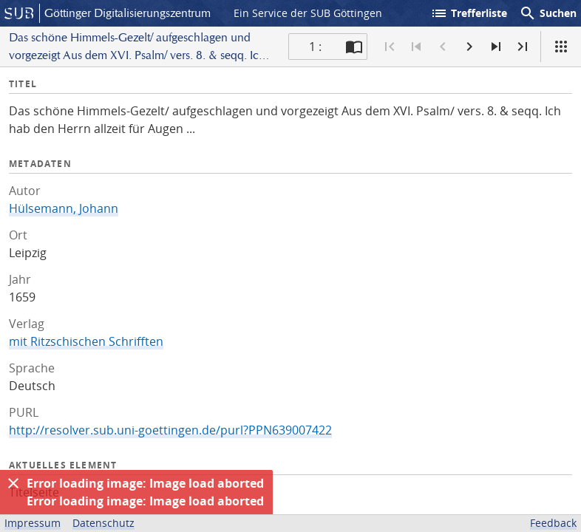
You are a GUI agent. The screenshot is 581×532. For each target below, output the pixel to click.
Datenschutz (103, 523)
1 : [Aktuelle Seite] (315, 46)
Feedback (553, 523)
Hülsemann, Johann (63, 208)
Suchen (548, 13)
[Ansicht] (561, 46)
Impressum (32, 523)
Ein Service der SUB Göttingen (308, 13)
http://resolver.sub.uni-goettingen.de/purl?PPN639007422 (170, 430)
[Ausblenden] (13, 483)
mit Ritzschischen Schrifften (86, 341)
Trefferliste (468, 13)
